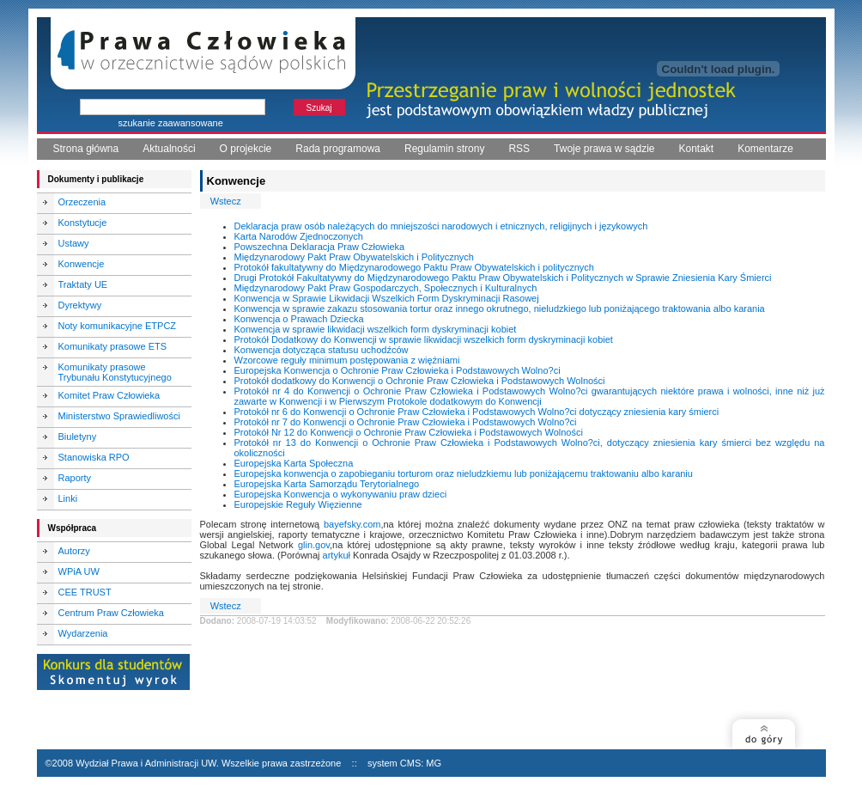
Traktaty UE (83, 284)
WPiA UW (79, 571)
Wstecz (225, 201)
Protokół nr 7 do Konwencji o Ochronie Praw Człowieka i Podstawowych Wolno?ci (405, 422)
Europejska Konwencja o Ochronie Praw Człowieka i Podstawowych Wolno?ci (397, 370)
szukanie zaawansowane (170, 123)
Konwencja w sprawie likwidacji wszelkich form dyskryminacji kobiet (375, 329)
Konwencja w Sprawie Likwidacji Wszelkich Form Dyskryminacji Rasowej (386, 298)
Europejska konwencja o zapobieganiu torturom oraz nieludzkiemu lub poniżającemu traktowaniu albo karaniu (463, 473)
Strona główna (86, 149)
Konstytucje (82, 222)
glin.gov (314, 545)
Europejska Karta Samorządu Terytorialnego (327, 484)
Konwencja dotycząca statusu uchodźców (321, 350)
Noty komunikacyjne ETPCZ (117, 326)
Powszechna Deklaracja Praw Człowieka (319, 246)
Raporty (75, 478)
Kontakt (695, 149)
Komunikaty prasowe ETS (112, 346)
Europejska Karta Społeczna (294, 463)
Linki (68, 498)
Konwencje (81, 264)
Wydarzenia (83, 633)
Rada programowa (337, 149)
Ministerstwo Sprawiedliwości (119, 416)
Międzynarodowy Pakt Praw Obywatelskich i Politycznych (354, 257)
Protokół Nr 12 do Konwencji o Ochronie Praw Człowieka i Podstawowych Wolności (408, 432)
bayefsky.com (352, 524)
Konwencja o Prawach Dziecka (299, 319)
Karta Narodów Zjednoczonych (298, 236)
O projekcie (246, 149)
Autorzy (74, 551)
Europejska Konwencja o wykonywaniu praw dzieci (340, 494)
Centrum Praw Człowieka (111, 613)
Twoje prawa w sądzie (604, 149)
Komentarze (765, 149)
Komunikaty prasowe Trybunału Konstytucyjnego (115, 372)
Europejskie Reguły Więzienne (298, 504)
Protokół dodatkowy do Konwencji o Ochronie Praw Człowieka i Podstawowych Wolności (419, 381)
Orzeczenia (82, 202)
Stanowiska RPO (94, 457)
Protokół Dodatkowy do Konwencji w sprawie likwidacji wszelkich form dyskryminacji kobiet (423, 339)
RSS (519, 149)
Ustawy (73, 243)
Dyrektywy (80, 305)
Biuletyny (77, 436)
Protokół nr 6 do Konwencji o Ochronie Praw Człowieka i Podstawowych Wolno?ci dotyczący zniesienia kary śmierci (476, 411)
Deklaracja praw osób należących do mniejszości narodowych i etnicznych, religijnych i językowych (441, 226)
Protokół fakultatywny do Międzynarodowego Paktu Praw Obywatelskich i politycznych (414, 267)
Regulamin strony (444, 149)
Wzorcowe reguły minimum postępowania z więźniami (347, 360)
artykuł (336, 555)
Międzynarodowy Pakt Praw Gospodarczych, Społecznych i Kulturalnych (385, 288)
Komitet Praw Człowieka (109, 395)
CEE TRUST (85, 592)
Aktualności (169, 149)
